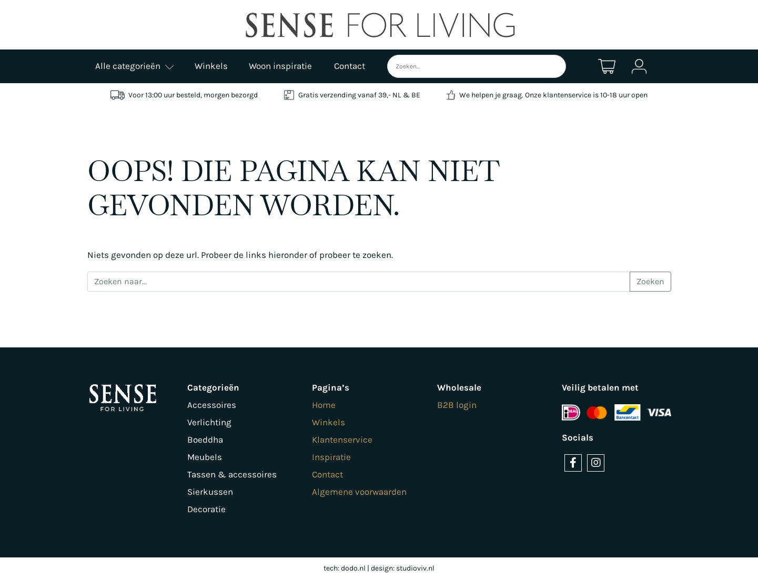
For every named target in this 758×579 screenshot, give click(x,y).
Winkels (328, 422)
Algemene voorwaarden (359, 491)
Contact (327, 474)
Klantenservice (342, 439)
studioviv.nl (415, 568)
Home (324, 405)
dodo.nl (353, 568)
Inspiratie (331, 457)
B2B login (457, 405)
